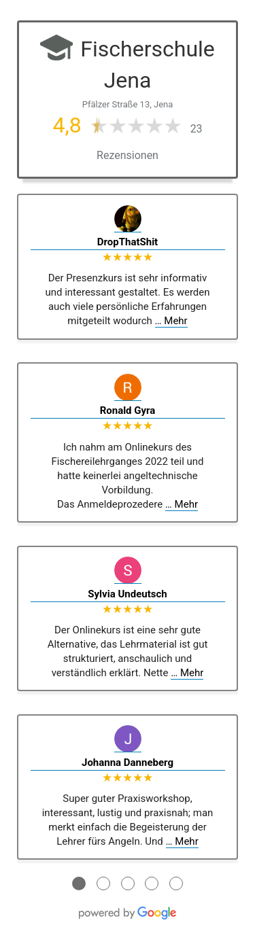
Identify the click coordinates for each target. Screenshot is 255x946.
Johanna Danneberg (127, 762)
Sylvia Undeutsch (127, 594)
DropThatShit (127, 242)
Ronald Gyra (128, 410)
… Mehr (171, 321)
